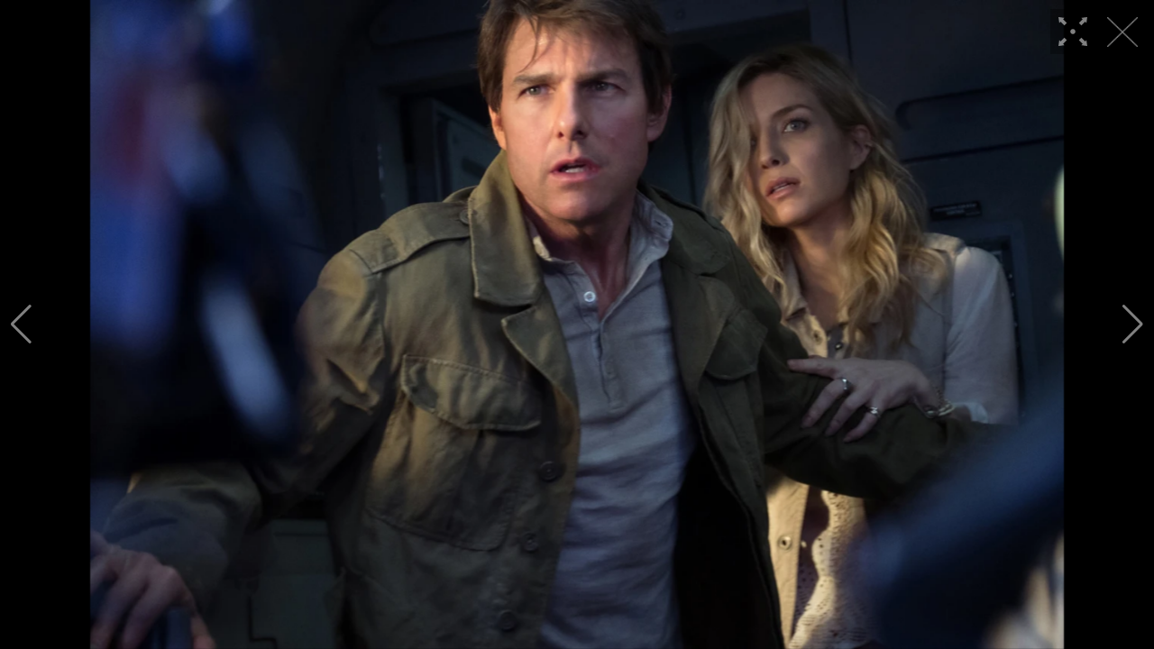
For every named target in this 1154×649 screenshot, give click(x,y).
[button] (21, 324)
